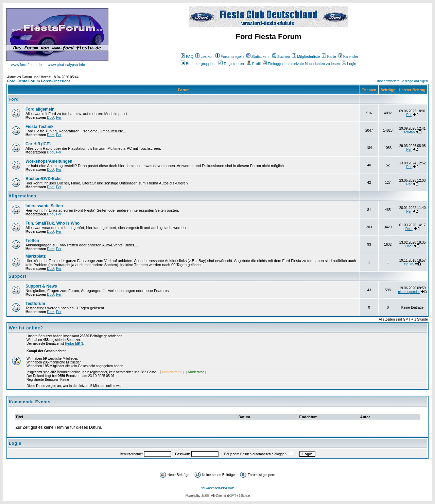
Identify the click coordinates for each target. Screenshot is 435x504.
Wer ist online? (26, 328)
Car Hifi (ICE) (38, 144)
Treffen (32, 240)
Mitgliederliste (306, 56)
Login (349, 64)
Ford (13, 99)
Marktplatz (35, 256)
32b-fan (409, 132)
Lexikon (204, 56)
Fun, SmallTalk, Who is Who (52, 223)
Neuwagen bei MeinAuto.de (217, 488)
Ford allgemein (39, 109)
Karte (329, 56)
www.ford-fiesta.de (26, 65)
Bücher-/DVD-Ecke (43, 178)
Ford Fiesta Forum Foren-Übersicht (38, 81)
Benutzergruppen (197, 64)
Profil (254, 64)
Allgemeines (22, 196)
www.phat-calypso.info (66, 65)
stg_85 (409, 264)
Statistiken (257, 56)
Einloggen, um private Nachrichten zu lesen (301, 64)
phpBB (205, 496)
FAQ (187, 56)
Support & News (41, 286)
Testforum (35, 303)
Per (59, 117)
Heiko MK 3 (74, 343)
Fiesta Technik (39, 126)
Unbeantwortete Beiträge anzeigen (402, 81)
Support (17, 276)
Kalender (348, 56)
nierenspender (409, 292)
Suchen (281, 56)
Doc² (50, 117)
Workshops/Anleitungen (48, 161)
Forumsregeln (229, 56)
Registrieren (231, 64)
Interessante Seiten (44, 206)
